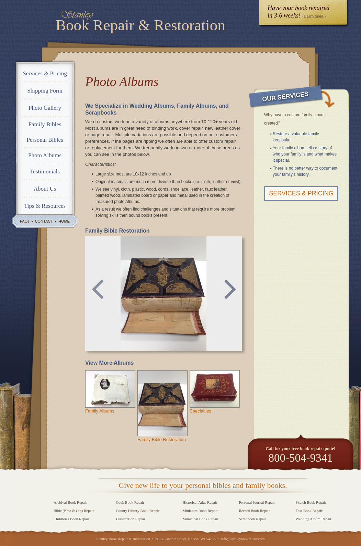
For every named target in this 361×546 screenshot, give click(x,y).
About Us (45, 188)
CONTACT (44, 221)
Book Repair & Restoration (140, 25)
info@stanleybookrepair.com (243, 539)
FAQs (25, 221)
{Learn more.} (314, 16)
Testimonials (45, 171)
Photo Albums (44, 155)
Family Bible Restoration (161, 439)
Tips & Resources (45, 206)
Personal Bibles (44, 140)
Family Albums (99, 411)
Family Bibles (45, 124)
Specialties (200, 411)
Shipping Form (45, 90)
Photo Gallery (45, 108)
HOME (64, 221)
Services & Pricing (45, 73)
